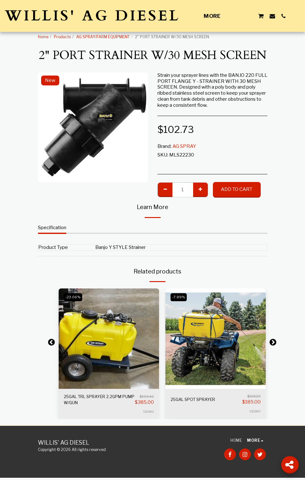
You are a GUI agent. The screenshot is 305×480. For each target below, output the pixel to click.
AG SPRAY (184, 146)
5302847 (255, 411)
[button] (238, 16)
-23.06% (74, 297)
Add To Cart (236, 189)
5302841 (148, 414)
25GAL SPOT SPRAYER (197, 400)
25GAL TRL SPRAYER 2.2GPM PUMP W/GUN (98, 401)
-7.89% (180, 297)
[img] (109, 338)
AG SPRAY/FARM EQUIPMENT (103, 36)
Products (62, 36)
